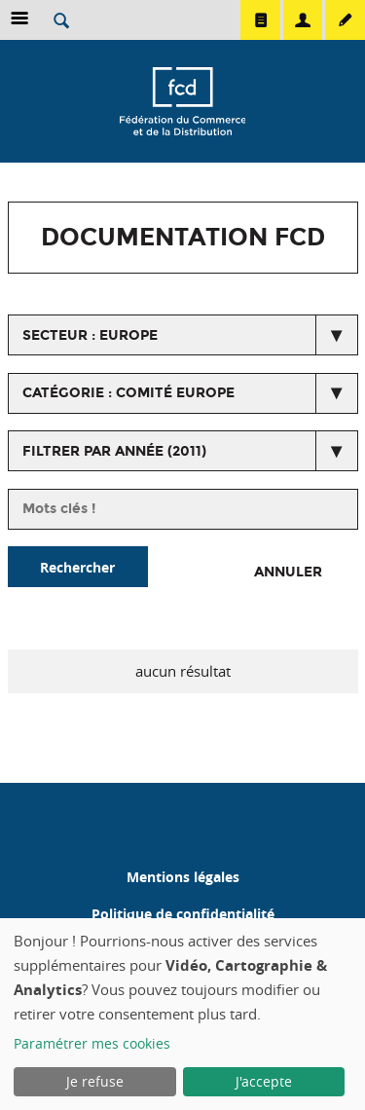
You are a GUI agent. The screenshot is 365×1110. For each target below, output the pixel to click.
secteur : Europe (90, 335)
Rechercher (77, 567)
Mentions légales (183, 877)
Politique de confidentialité (182, 914)
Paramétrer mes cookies (92, 1043)
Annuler (288, 572)
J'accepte (264, 1081)
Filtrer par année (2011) (114, 451)
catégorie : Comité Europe (128, 393)
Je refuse (95, 1081)
